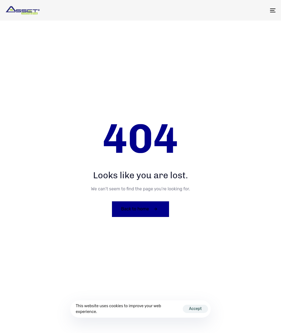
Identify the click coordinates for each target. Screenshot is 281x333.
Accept (195, 308)
